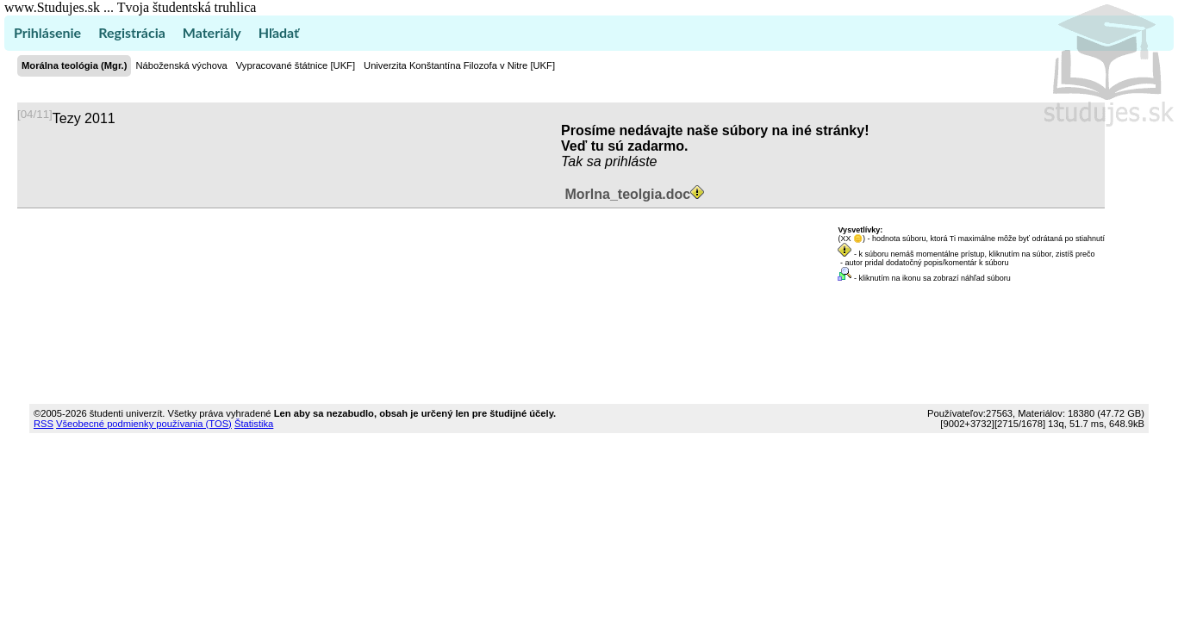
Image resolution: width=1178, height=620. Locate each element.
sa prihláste (622, 161)
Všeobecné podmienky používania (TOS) (144, 423)
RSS (43, 423)
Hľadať (279, 32)
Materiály (212, 32)
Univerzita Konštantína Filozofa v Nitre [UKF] (459, 65)
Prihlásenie (47, 32)
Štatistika (253, 423)
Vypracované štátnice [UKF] (295, 65)
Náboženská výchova (181, 65)
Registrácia (131, 32)
